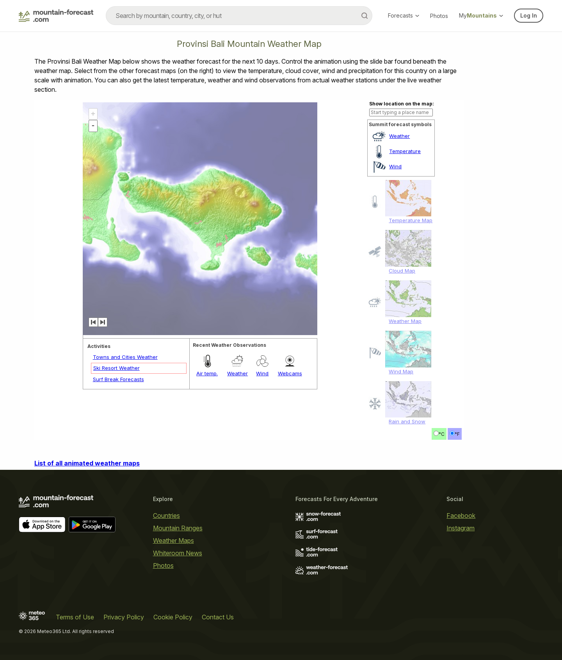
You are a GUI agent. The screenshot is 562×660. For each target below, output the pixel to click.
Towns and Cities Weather (125, 357)
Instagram (460, 528)
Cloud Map (402, 271)
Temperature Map (410, 220)
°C (442, 434)
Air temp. (207, 373)
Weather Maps (173, 540)
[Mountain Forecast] (56, 15)
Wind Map (401, 371)
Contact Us (218, 617)
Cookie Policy (172, 617)
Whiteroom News (177, 553)
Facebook (460, 515)
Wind (395, 166)
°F (457, 434)
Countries (166, 515)
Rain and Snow (407, 421)
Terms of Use (75, 617)
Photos (439, 15)
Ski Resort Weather (116, 368)
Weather (399, 136)
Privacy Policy (123, 617)
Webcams (290, 373)
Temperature (405, 151)
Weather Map (405, 321)
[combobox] (239, 15)
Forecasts (403, 15)
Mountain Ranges (178, 528)
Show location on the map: (401, 104)
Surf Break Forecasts (118, 379)
